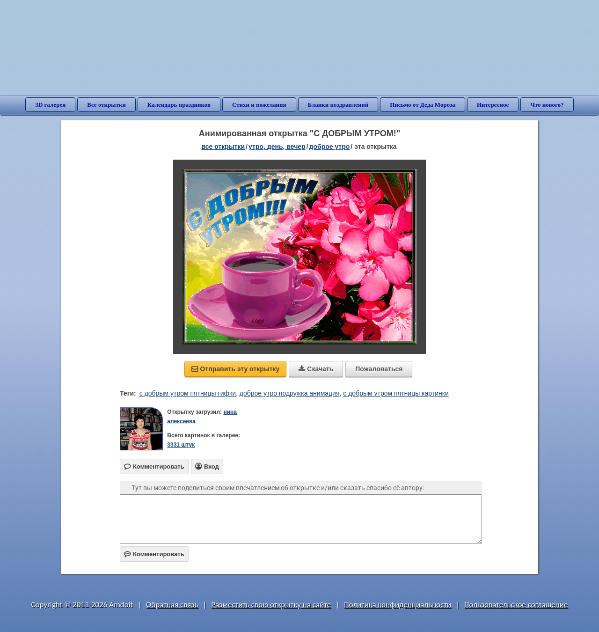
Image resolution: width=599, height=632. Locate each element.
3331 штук (181, 444)
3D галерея (50, 104)
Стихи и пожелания (259, 104)
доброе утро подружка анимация (290, 393)
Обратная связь (172, 605)
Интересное (493, 104)
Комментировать (154, 554)
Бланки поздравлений (338, 104)
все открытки (223, 146)
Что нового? (546, 104)
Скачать (316, 369)
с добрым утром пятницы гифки (187, 393)
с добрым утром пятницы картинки (395, 393)
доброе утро (329, 146)
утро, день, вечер (277, 146)
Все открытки (106, 104)
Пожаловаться (378, 369)
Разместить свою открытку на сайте (271, 605)
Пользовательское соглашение (516, 605)
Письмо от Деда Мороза (422, 104)
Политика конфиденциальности (397, 605)
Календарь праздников (179, 104)
